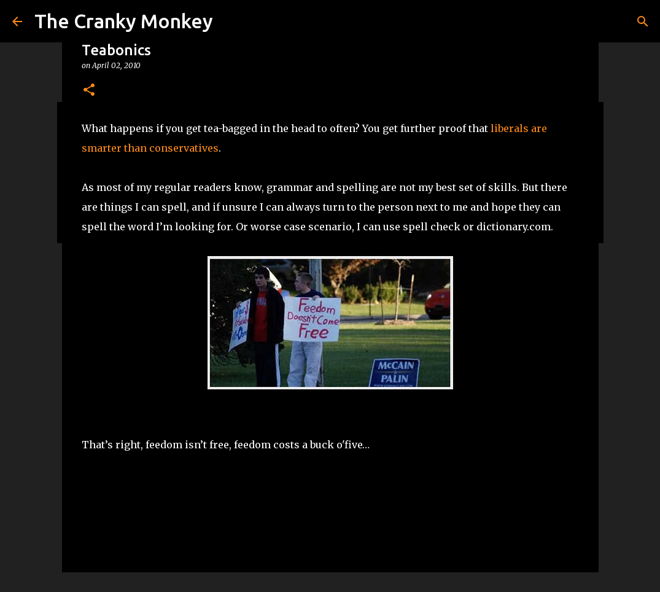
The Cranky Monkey (123, 21)
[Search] (642, 21)
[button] (89, 90)
